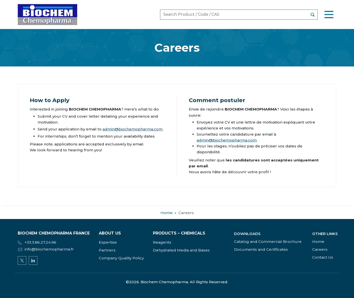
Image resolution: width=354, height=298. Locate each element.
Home (167, 216)
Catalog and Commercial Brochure (268, 241)
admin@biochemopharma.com (132, 129)
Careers (319, 249)
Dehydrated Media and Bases (181, 250)
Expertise (108, 242)
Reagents (162, 242)
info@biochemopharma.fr (46, 249)
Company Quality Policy (121, 258)
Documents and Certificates (261, 249)
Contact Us (322, 257)
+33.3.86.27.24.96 (37, 242)
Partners (107, 250)
